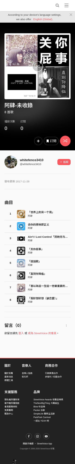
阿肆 (30, 216)
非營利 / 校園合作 (53, 377)
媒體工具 (8, 380)
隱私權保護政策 (11, 399)
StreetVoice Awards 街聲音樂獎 (48, 399)
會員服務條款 (10, 406)
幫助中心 (8, 414)
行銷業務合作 (51, 373)
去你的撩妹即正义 (38, 224)
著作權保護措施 (11, 403)
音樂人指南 (27, 373)
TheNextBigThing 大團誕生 (46, 403)
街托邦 (25, 377)
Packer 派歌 (39, 410)
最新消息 (8, 377)
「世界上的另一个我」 (41, 212)
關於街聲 (8, 373)
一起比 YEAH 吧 (41, 421)
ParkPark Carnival (42, 417)
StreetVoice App (44, 443)
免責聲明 (8, 410)
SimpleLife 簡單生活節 (44, 414)
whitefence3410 (31, 160)
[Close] (71, 15)
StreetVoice (19, 5)
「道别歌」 (34, 261)
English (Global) (42, 19)
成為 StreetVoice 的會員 (42, 333)
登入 (21, 333)
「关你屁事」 (36, 249)
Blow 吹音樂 (39, 406)
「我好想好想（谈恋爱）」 (43, 298)
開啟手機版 (28, 443)
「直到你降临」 (37, 273)
